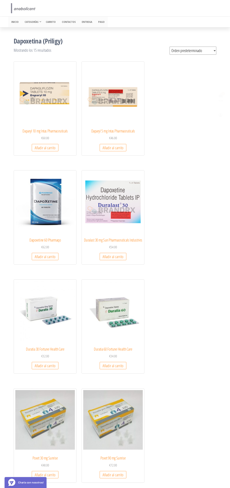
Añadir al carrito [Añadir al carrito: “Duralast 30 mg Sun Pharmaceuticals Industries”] (193, 134)
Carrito (50, 22)
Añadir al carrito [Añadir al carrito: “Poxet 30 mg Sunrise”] (140, 225)
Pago (98, 22)
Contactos (67, 22)
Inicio (14, 22)
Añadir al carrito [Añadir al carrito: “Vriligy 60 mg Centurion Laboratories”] (140, 415)
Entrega (85, 22)
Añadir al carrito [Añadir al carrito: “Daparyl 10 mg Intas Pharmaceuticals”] (36, 134)
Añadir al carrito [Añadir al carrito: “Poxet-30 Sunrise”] (36, 315)
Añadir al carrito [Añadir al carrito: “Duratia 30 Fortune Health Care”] (36, 225)
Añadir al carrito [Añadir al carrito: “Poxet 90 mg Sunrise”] (193, 225)
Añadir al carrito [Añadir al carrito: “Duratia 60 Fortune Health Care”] (88, 225)
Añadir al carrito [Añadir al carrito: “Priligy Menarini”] (140, 315)
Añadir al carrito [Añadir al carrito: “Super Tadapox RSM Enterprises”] (36, 411)
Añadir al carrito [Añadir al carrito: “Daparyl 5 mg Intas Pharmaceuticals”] (88, 134)
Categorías (31, 22)
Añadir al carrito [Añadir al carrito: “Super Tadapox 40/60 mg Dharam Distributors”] (193, 320)
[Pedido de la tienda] (193, 51)
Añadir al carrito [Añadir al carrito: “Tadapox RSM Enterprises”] (88, 411)
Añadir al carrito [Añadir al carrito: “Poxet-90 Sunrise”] (88, 315)
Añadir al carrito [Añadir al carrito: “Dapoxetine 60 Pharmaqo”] (140, 129)
